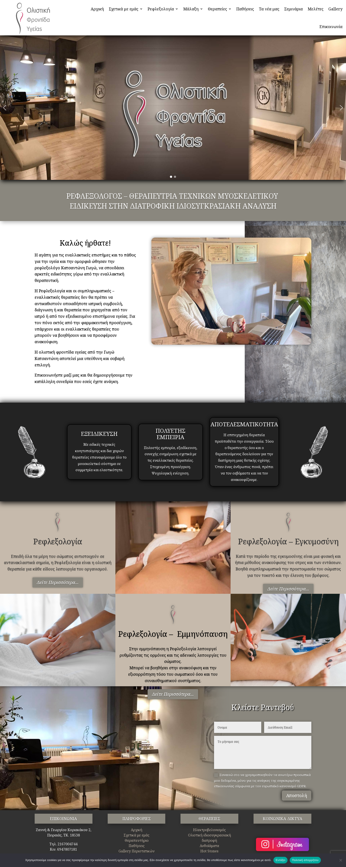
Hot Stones (209, 851)
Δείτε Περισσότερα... (58, 582)
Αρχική (97, 9)
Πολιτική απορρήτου (305, 860)
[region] (173, 107)
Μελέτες (315, 9)
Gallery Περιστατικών (136, 851)
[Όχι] (340, 860)
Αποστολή (296, 795)
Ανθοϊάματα (209, 845)
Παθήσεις (245, 9)
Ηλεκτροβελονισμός (209, 829)
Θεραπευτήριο (137, 840)
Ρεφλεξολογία (161, 9)
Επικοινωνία (331, 26)
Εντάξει (280, 860)
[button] (4, 107)
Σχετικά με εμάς (123, 9)
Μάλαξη (191, 9)
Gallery (335, 9)
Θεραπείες (217, 9)
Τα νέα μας (269, 9)
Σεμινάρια (293, 9)
